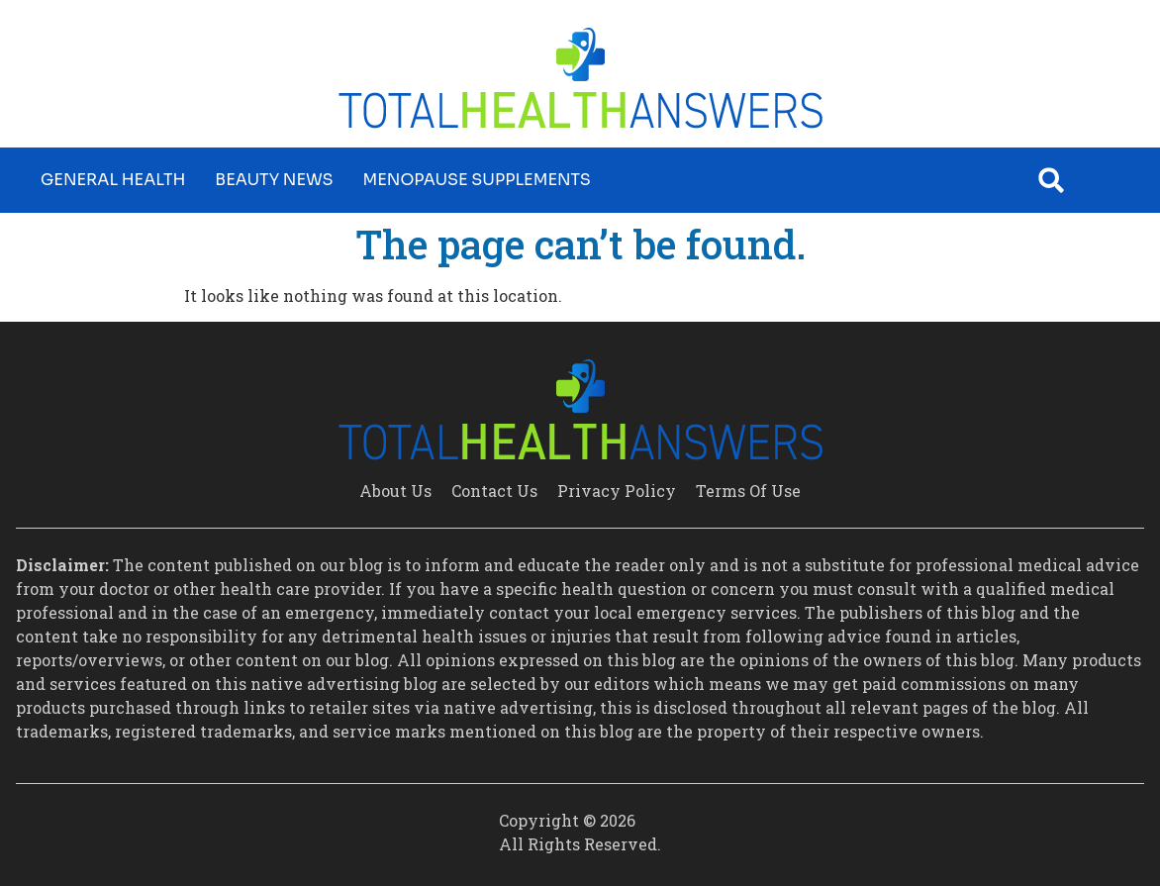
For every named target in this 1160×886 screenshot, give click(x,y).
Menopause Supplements (477, 179)
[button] (1051, 180)
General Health (113, 179)
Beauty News (274, 179)
